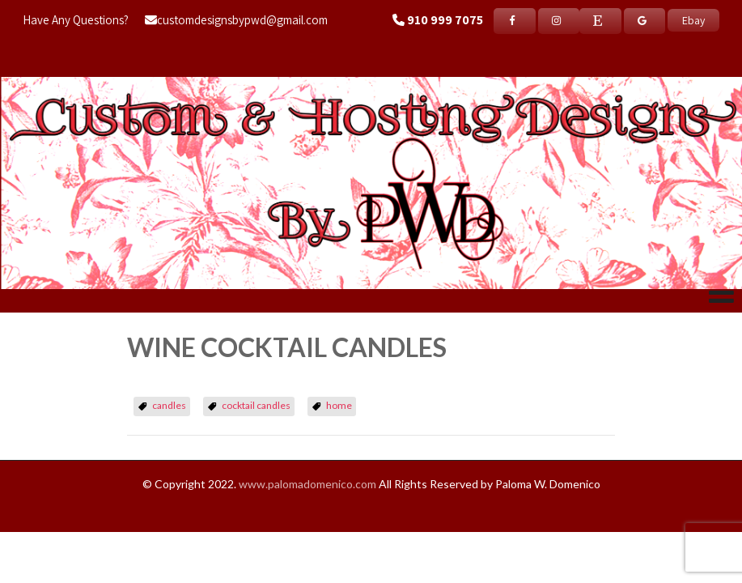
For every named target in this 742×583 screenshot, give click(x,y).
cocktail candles (256, 405)
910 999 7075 (445, 19)
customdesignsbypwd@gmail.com (236, 20)
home (339, 405)
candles (169, 405)
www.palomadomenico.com (307, 484)
